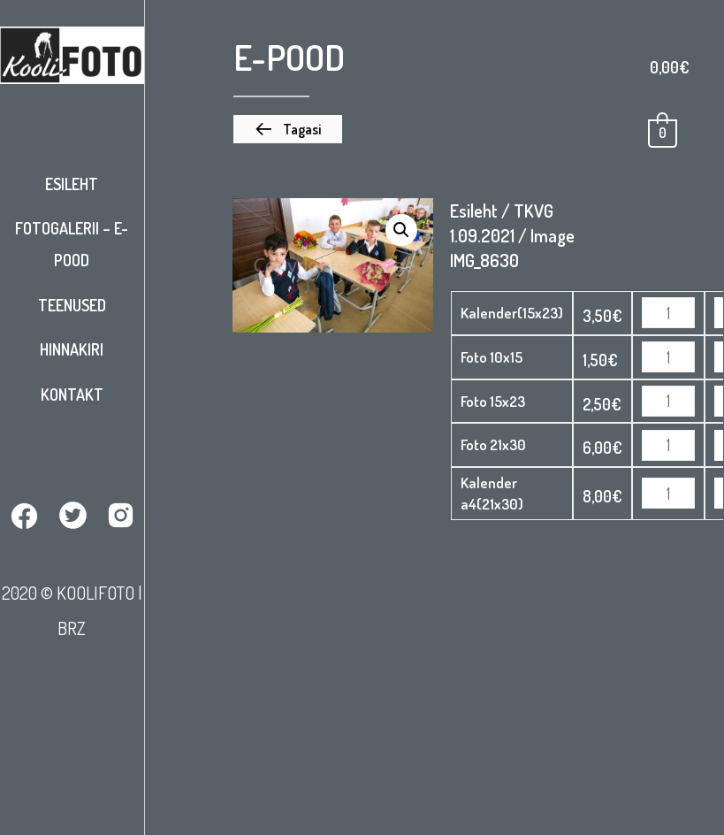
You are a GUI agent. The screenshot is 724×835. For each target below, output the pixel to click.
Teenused (72, 305)
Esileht (71, 184)
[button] (287, 129)
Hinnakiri (71, 349)
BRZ (71, 628)
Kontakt (72, 394)
